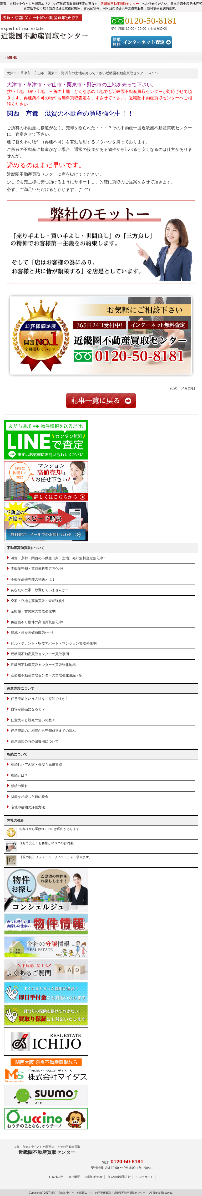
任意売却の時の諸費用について (35, 741)
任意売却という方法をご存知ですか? (39, 699)
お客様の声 (56, 1176)
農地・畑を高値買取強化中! (32, 633)
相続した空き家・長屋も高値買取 (36, 765)
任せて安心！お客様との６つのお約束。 (41, 843)
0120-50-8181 (126, 1161)
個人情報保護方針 (119, 1176)
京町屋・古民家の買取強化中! (33, 611)
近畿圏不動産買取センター (47, 1150)
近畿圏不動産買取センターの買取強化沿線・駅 (47, 675)
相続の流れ (19, 786)
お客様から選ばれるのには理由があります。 (44, 829)
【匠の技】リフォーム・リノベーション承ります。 (49, 857)
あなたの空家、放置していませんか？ (40, 590)
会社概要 (74, 1176)
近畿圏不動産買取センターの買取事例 (40, 654)
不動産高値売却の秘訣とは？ (33, 579)
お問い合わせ (94, 1176)
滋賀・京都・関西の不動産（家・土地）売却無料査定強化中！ (59, 558)
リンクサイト (144, 1176)
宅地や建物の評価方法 (28, 807)
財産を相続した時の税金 (29, 797)
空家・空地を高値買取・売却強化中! (39, 601)
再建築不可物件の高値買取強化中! (37, 622)
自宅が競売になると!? (27, 709)
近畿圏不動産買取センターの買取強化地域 (43, 665)
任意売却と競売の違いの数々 (33, 720)
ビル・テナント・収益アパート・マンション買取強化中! (54, 643)
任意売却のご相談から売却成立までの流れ (43, 731)
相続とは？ (19, 775)
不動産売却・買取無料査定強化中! (37, 569)
